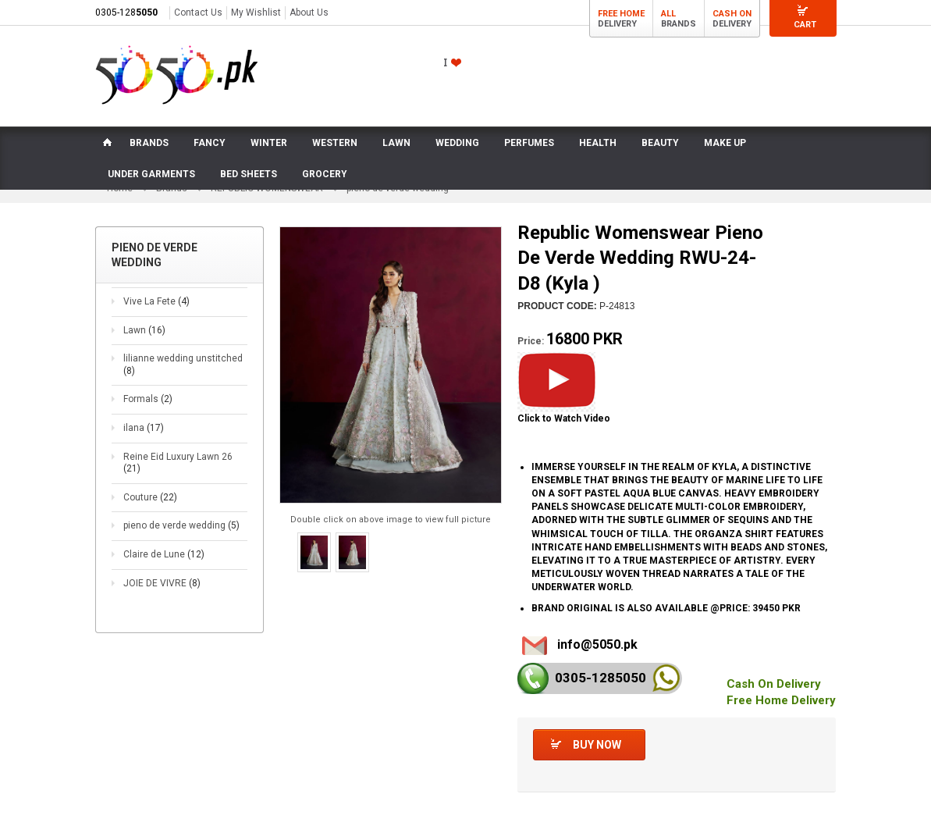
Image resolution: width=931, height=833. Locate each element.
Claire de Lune (163, 554)
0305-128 (126, 12)
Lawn (144, 330)
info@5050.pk (597, 645)
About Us (309, 12)
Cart (805, 25)
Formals (147, 399)
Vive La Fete (156, 301)
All (668, 14)
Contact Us (198, 12)
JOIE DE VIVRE (162, 583)
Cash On (732, 14)
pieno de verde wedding (181, 526)
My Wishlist (256, 12)
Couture (150, 497)
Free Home (621, 14)
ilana (143, 427)
